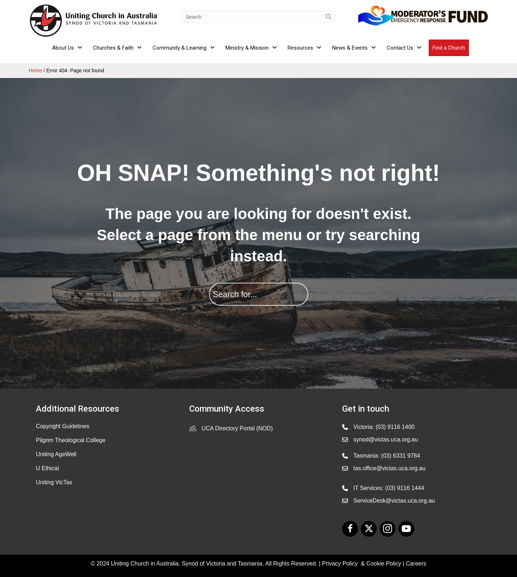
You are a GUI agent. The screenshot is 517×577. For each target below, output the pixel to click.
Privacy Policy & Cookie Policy (361, 563)
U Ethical (47, 468)
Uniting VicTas (54, 482)
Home (35, 70)
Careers (416, 563)
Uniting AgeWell (56, 454)
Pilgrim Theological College (71, 440)
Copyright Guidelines (62, 426)
